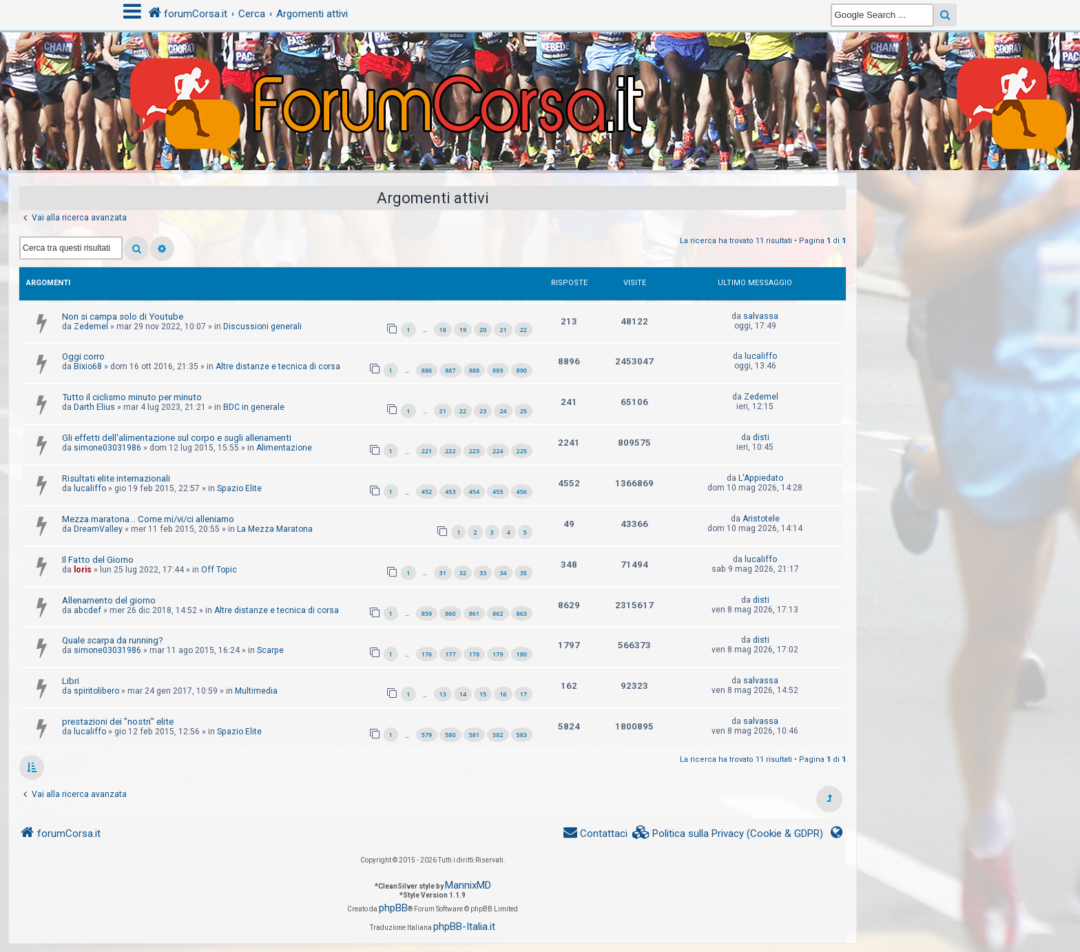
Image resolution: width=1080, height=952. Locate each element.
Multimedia (256, 691)
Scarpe (270, 650)
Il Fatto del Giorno (98, 560)
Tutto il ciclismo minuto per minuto (132, 397)
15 (482, 694)
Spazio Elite (239, 488)
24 (502, 410)
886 (427, 370)
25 (523, 410)
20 (482, 329)
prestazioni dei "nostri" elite (118, 721)
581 (474, 734)
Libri (70, 681)
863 (522, 613)
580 (450, 734)
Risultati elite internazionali (116, 478)
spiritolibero (96, 691)
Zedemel (91, 326)
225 (522, 450)
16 (502, 694)
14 (462, 694)
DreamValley (98, 529)
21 (502, 329)
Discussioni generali (262, 326)
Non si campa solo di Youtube (122, 316)
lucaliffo (761, 356)
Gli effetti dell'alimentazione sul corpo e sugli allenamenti (176, 438)
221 (427, 450)
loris (83, 570)
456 (522, 491)
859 (427, 613)
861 (474, 613)
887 (450, 370)
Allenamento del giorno (109, 600)
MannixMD (468, 885)
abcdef (87, 610)
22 (523, 329)
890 (522, 370)
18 (442, 329)
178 (474, 654)
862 (497, 613)
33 (482, 572)
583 (522, 734)
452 (427, 491)
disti (761, 437)
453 (450, 491)
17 (523, 694)
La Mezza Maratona (275, 529)
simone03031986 (107, 448)
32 (462, 572)
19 (462, 329)
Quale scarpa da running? (112, 640)
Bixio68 (88, 366)
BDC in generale (253, 407)
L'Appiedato (760, 478)
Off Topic (219, 570)
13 (442, 694)
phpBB (393, 908)
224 (497, 450)
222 (450, 450)
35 (523, 572)
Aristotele (761, 519)
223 (474, 450)
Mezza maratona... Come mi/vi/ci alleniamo (148, 519)
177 (450, 654)
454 (474, 491)
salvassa (760, 316)
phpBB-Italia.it (464, 926)
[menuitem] (728, 833)
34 (502, 572)
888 (474, 370)
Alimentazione (284, 448)
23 (482, 410)
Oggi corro (83, 356)
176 (427, 654)
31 (442, 572)
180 (522, 654)
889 (497, 370)
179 (497, 654)
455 (497, 491)
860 (450, 613)
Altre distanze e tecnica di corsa (278, 366)
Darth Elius (94, 407)
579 (427, 734)
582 (497, 734)
